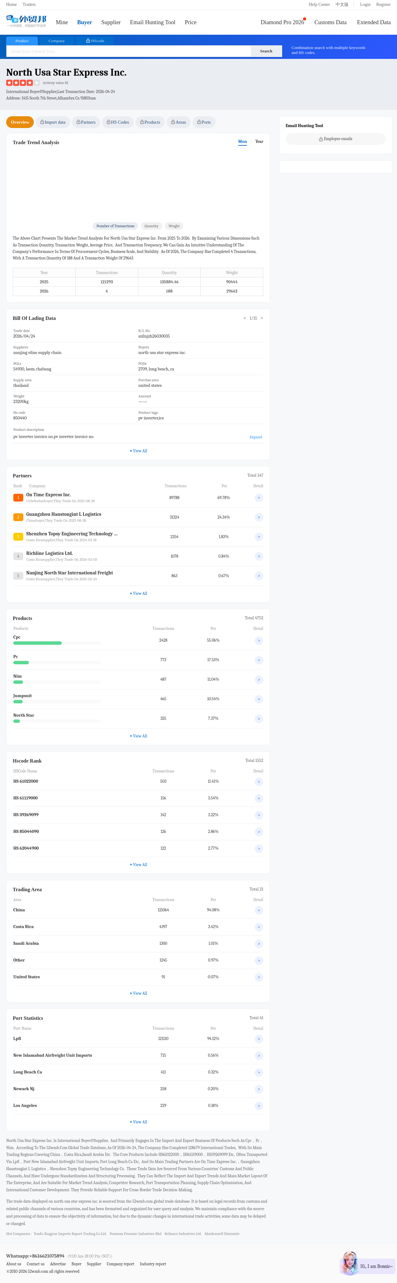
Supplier (111, 22)
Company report (120, 1264)
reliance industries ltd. (183, 1234)
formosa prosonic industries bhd (135, 1234)
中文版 (342, 4)
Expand (256, 437)
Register (383, 4)
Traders (29, 4)
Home (11, 4)
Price (191, 22)
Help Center (319, 4)
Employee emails (335, 138)
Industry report (153, 1264)
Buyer (84, 22)
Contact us (35, 1264)
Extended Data (374, 22)
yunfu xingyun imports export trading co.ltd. (70, 1234)
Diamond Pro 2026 (282, 22)
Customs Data (330, 22)
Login (365, 4)
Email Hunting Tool (153, 22)
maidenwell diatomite (222, 1234)
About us (13, 1264)
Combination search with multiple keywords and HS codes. (328, 50)
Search (266, 51)
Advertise (58, 1264)
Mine (62, 22)
